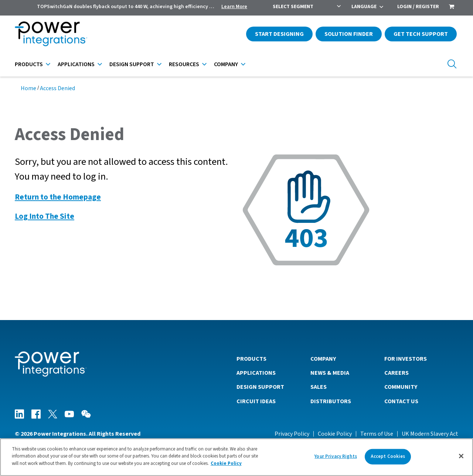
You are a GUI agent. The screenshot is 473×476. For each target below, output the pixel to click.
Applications (76, 64)
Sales (318, 387)
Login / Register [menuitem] (418, 6)
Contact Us (401, 401)
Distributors (330, 401)
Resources (184, 64)
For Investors (405, 359)
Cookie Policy (335, 434)
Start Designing (279, 34)
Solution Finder (348, 34)
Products (29, 64)
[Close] (461, 458)
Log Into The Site (44, 216)
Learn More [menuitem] (234, 6)
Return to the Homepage (58, 197)
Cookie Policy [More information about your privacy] (226, 466)
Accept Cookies (388, 458)
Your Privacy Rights (335, 458)
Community (400, 387)
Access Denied (57, 88)
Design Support (131, 64)
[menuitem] (451, 7)
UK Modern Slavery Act (430, 434)
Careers (396, 373)
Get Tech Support (421, 34)
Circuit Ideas (256, 401)
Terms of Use (376, 434)
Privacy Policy (292, 434)
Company (226, 64)
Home (28, 88)
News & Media (329, 373)
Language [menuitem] (364, 6)
